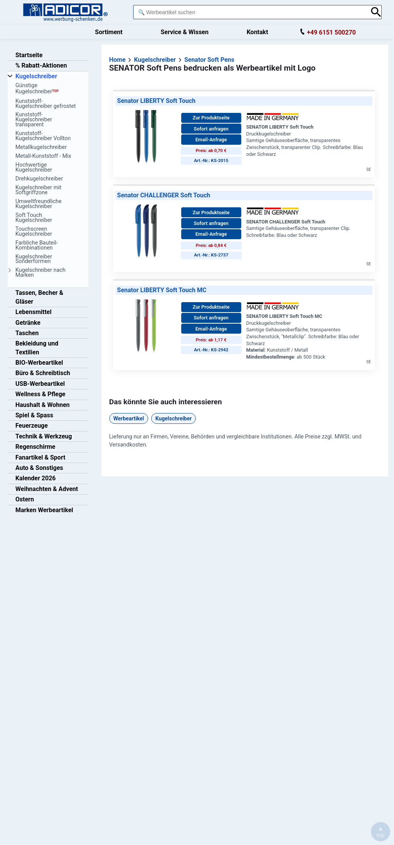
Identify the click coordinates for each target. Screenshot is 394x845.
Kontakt (257, 32)
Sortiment (109, 32)
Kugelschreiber (173, 418)
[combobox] (250, 12)
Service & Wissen (184, 32)
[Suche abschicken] (376, 12)
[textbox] (250, 12)
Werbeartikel (129, 418)
